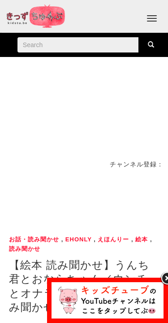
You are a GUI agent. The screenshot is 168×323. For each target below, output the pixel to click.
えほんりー (113, 239)
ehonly (78, 239)
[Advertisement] (84, 200)
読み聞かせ (24, 248)
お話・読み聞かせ (34, 239)
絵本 (141, 239)
